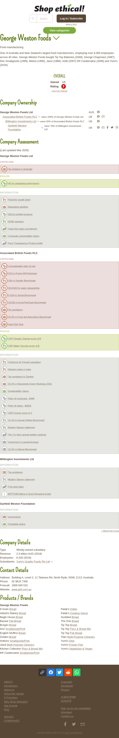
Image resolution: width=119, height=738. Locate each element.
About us (9, 689)
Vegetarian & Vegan (80, 648)
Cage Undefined (72, 732)
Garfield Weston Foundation (17, 127)
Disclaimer (67, 685)
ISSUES (9, 716)
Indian (73, 609)
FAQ (6, 709)
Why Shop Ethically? (16, 701)
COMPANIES (11, 720)
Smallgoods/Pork (15, 628)
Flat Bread (15, 621)
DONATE (66, 700)
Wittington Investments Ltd (20, 121)
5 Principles (10, 697)
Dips (71, 640)
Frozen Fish (76, 644)
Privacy (65, 689)
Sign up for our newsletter (76, 708)
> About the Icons (110, 531)
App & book (10, 705)
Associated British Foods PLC (20, 116)
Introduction (11, 685)
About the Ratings (59, 91)
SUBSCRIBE (68, 697)
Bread (12, 609)
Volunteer (66, 712)
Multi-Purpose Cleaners (20, 644)
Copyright (66, 681)
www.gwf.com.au (21, 589)
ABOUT (8, 681)
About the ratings (14, 693)
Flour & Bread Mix (32, 648)
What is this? (71, 24)
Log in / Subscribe (71, 18)
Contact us (67, 716)
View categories (60, 30)
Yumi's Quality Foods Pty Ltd (33, 561)
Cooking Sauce (79, 613)
